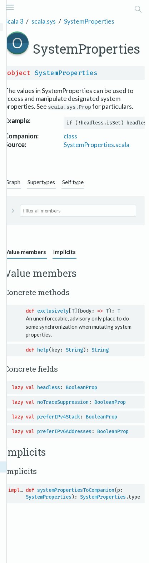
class (70, 136)
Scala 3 (13, 21)
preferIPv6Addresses (64, 431)
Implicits (64, 251)
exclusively (53, 311)
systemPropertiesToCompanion (75, 490)
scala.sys (43, 21)
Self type (73, 181)
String (74, 350)
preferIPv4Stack (58, 416)
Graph (12, 181)
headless (48, 387)
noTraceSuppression (63, 402)
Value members (25, 251)
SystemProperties (89, 21)
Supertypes (41, 181)
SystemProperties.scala (96, 144)
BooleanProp (81, 387)
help (43, 350)
